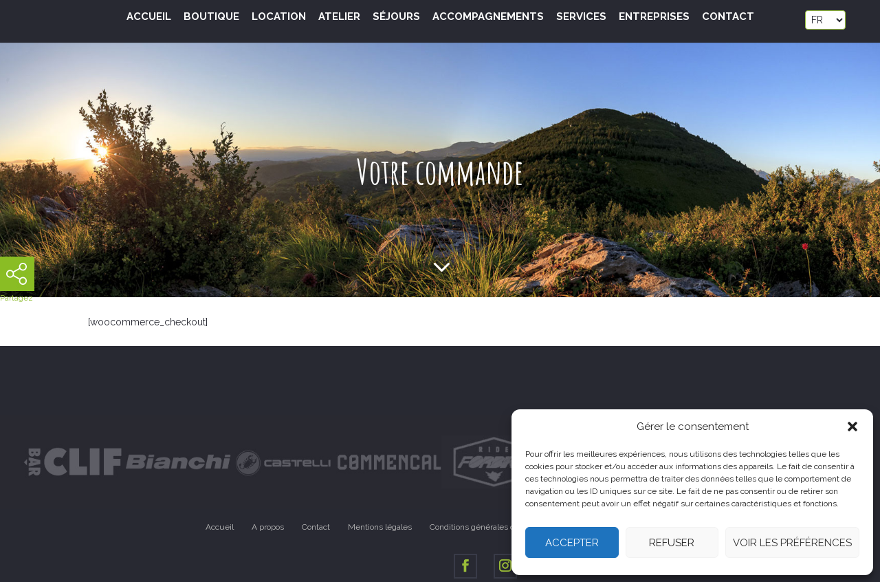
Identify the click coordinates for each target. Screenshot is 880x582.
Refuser (671, 543)
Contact (728, 17)
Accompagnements (488, 17)
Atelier (339, 17)
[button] (852, 426)
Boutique (211, 17)
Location (279, 17)
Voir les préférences (792, 543)
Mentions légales (380, 527)
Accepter (572, 543)
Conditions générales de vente (486, 527)
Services (581, 17)
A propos (268, 527)
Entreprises (654, 17)
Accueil (148, 17)
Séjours (396, 17)
